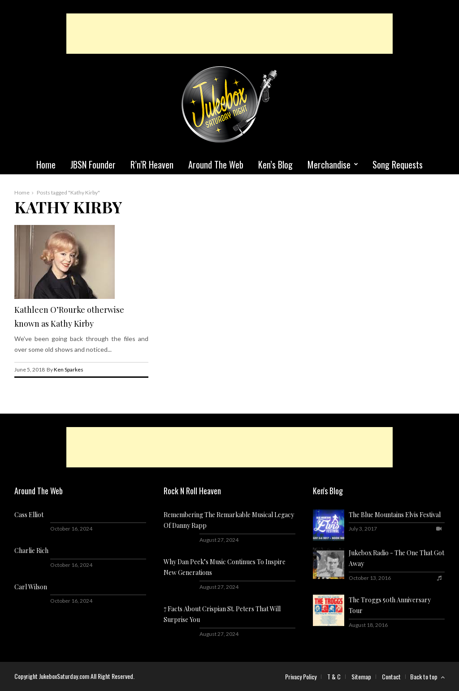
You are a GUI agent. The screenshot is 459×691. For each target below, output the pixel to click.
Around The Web (215, 164)
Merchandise (329, 164)
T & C (334, 676)
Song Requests (397, 164)
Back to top (427, 676)
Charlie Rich (31, 550)
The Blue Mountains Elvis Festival (395, 514)
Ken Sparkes (68, 369)
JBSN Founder (93, 164)
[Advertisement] (229, 33)
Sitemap (361, 676)
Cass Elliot (28, 514)
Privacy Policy (300, 676)
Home (46, 164)
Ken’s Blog (275, 164)
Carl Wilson (30, 587)
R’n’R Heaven (151, 164)
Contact (391, 676)
